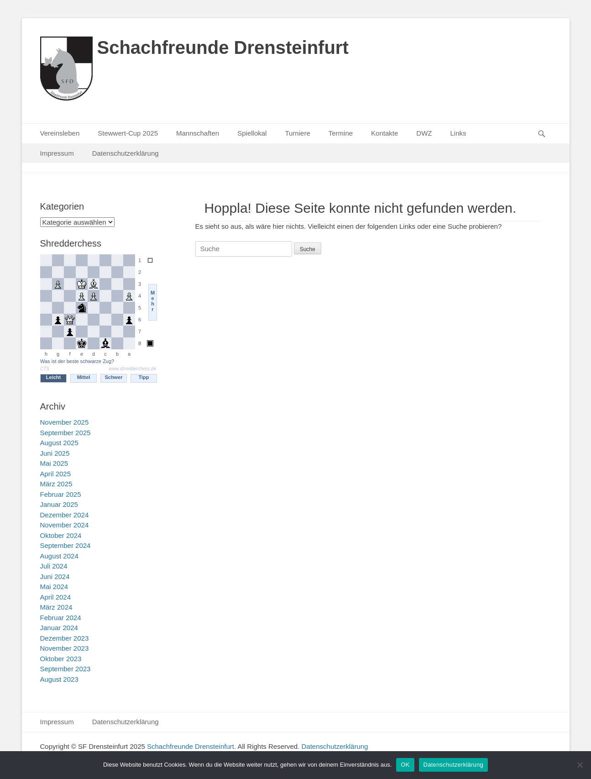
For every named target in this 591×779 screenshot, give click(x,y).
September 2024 (65, 545)
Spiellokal (252, 133)
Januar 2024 (59, 628)
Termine (341, 133)
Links (458, 133)
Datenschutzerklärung (125, 153)
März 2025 (56, 484)
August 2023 (59, 679)
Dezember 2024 (64, 515)
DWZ (424, 133)
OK (405, 764)
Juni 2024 (55, 576)
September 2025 (65, 433)
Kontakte (384, 133)
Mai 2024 (54, 586)
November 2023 (64, 648)
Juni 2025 (55, 453)
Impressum (57, 153)
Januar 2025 (59, 504)
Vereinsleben (60, 133)
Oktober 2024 (61, 535)
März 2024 (56, 607)
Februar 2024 (60, 617)
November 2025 (64, 422)
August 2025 (59, 443)
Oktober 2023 (61, 659)
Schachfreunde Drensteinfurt (223, 47)
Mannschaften (197, 133)
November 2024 (64, 525)
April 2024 (55, 597)
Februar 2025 (60, 494)
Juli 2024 (54, 566)
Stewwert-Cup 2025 (128, 133)
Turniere (297, 133)
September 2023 (65, 669)
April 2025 (55, 474)
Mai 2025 (54, 463)
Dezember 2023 (64, 638)
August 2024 (59, 556)
